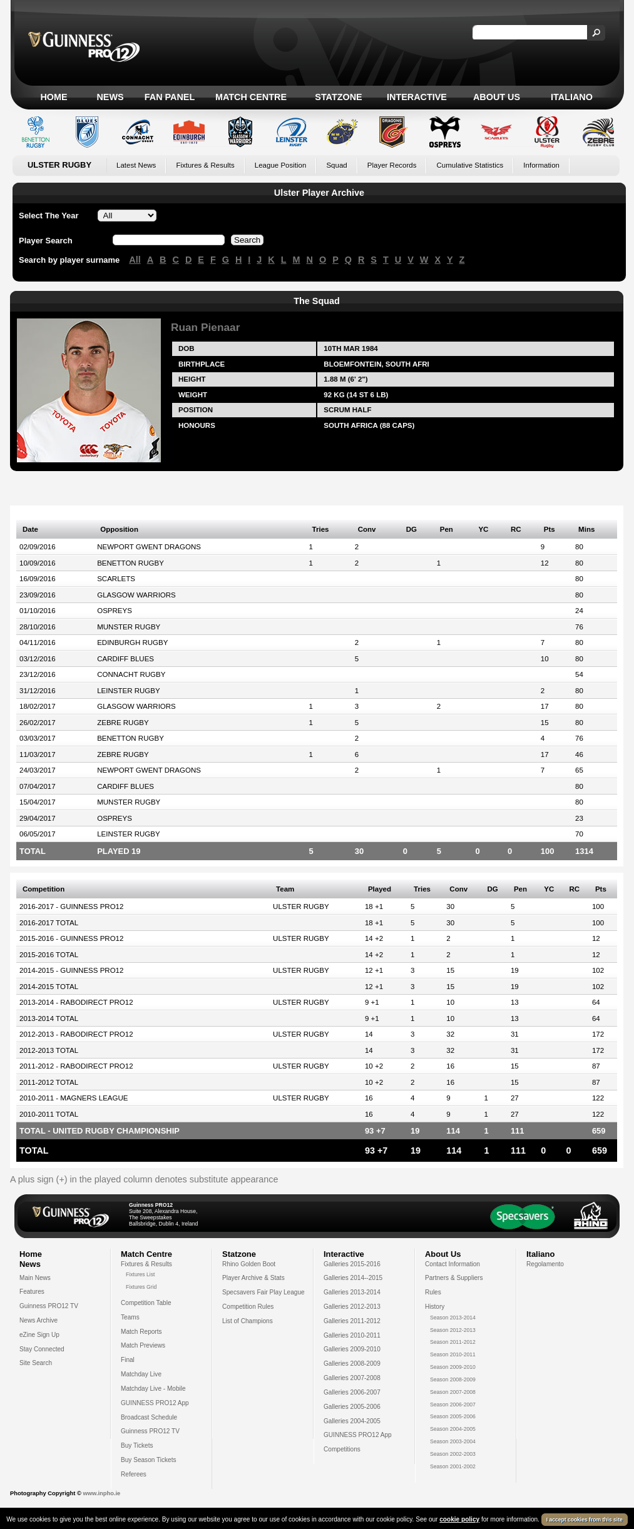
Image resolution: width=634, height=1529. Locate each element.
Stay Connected (41, 1349)
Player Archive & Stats (253, 1277)
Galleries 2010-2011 (352, 1335)
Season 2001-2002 (453, 1466)
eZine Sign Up (39, 1334)
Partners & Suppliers (454, 1277)
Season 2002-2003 (453, 1454)
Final (128, 1359)
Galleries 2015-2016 (352, 1264)
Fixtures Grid (141, 1287)
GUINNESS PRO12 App (155, 1402)
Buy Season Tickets (148, 1459)
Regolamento (545, 1264)
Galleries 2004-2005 (352, 1421)
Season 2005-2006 (453, 1416)
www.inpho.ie (101, 1493)
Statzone (338, 97)
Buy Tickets (137, 1445)
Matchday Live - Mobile (153, 1388)
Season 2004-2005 (453, 1429)
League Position (281, 165)
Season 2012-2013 (453, 1330)
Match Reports (141, 1331)
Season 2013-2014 (453, 1317)
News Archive (38, 1320)
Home (53, 97)
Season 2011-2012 (453, 1342)
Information (541, 165)
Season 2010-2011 (453, 1354)
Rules (433, 1292)
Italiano (572, 97)
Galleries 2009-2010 (352, 1349)
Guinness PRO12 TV (48, 1306)
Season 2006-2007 (453, 1404)
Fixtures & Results (205, 165)
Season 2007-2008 (453, 1392)
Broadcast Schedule (149, 1417)
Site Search (35, 1362)
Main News (35, 1277)
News (109, 97)
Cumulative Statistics (469, 165)
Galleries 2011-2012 (352, 1321)
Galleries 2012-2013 (352, 1306)
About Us (496, 97)
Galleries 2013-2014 (352, 1292)
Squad (336, 165)
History (434, 1306)
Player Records (392, 165)
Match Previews (143, 1345)
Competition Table (146, 1302)
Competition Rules (248, 1306)
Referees (133, 1474)
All (134, 260)
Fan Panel (170, 97)
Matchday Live (141, 1374)
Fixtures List (140, 1274)
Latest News (136, 165)
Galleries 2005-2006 (352, 1406)
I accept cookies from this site (584, 1519)
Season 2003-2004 (453, 1441)
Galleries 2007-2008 (352, 1377)
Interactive (417, 97)
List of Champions (247, 1321)
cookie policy (459, 1519)
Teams (130, 1317)
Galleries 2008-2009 (352, 1363)
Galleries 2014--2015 (353, 1277)
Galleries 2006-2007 (352, 1392)
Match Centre (251, 97)
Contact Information (452, 1264)
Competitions (342, 1449)
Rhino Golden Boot (248, 1264)
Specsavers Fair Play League (263, 1292)
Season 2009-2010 (453, 1367)
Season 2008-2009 (453, 1379)
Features (31, 1291)
